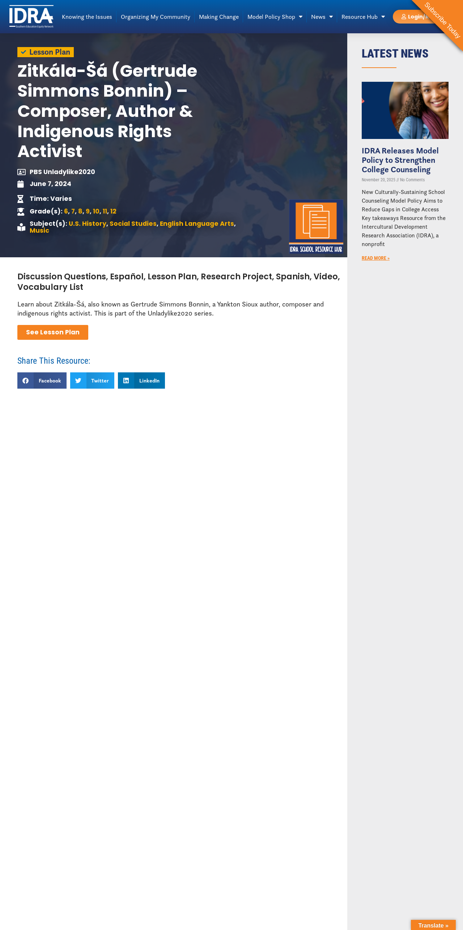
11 (105, 211)
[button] (42, 380)
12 (113, 211)
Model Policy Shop (274, 17)
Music (39, 230)
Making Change (219, 16)
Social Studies (133, 223)
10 (96, 211)
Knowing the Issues (87, 16)
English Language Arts (197, 223)
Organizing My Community (155, 16)
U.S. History (87, 223)
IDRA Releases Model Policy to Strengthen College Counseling (400, 159)
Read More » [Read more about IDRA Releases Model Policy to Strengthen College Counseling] (376, 258)
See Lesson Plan (53, 332)
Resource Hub (363, 17)
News (322, 17)
